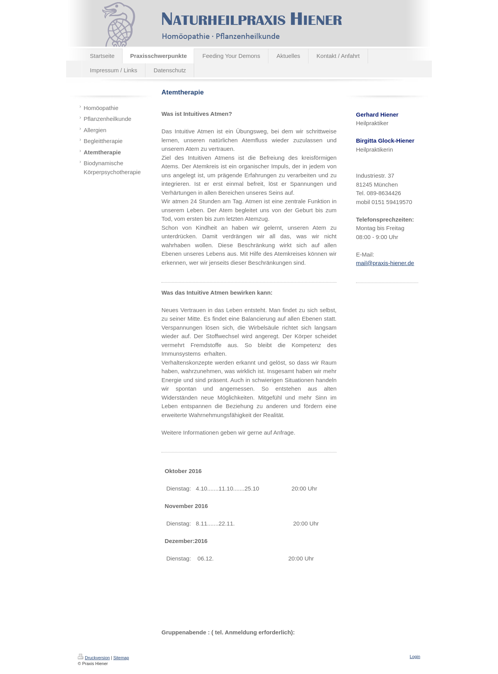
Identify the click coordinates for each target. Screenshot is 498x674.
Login (415, 656)
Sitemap (121, 657)
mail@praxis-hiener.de (385, 263)
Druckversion (94, 657)
